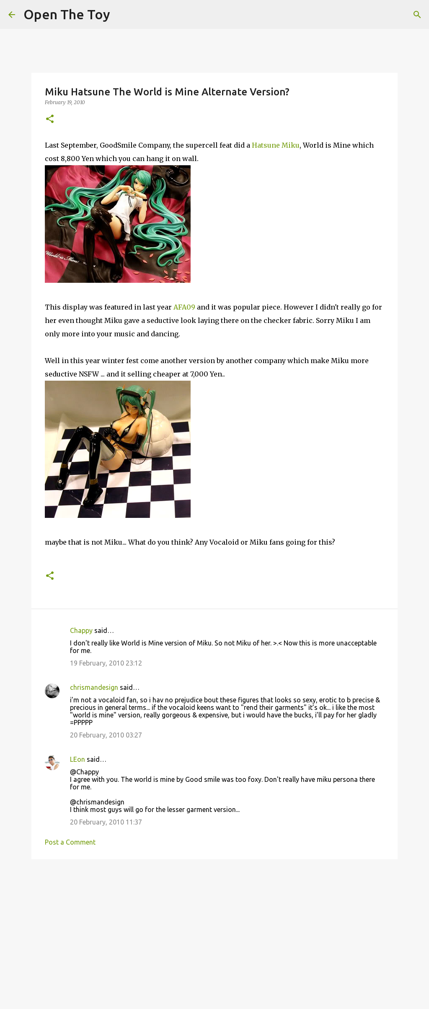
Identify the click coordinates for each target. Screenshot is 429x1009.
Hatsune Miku (276, 145)
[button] (50, 119)
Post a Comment (70, 842)
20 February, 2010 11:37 (106, 822)
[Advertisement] (214, 930)
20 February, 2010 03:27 (106, 735)
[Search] (417, 15)
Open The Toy (66, 14)
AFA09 (184, 307)
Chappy (81, 630)
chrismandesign (94, 687)
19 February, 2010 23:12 (106, 663)
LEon (77, 759)
